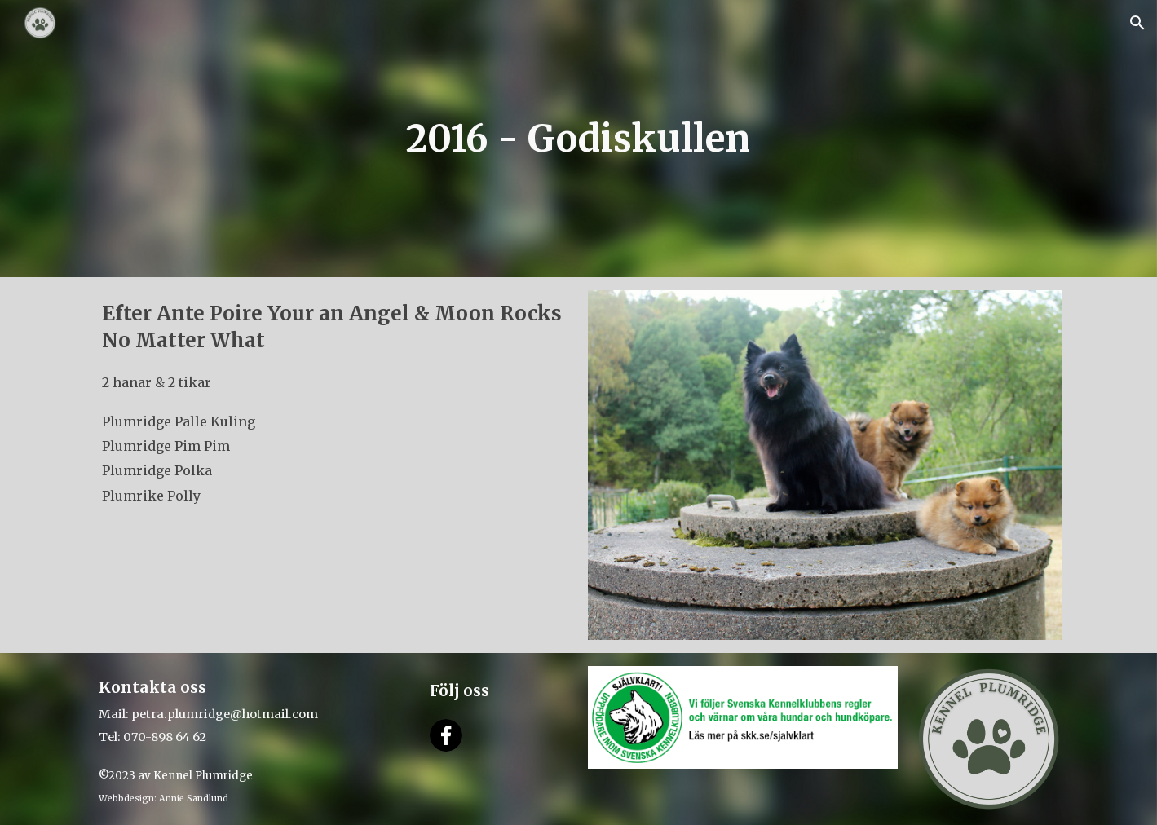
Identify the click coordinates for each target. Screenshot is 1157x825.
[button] (1137, 22)
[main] (578, 138)
